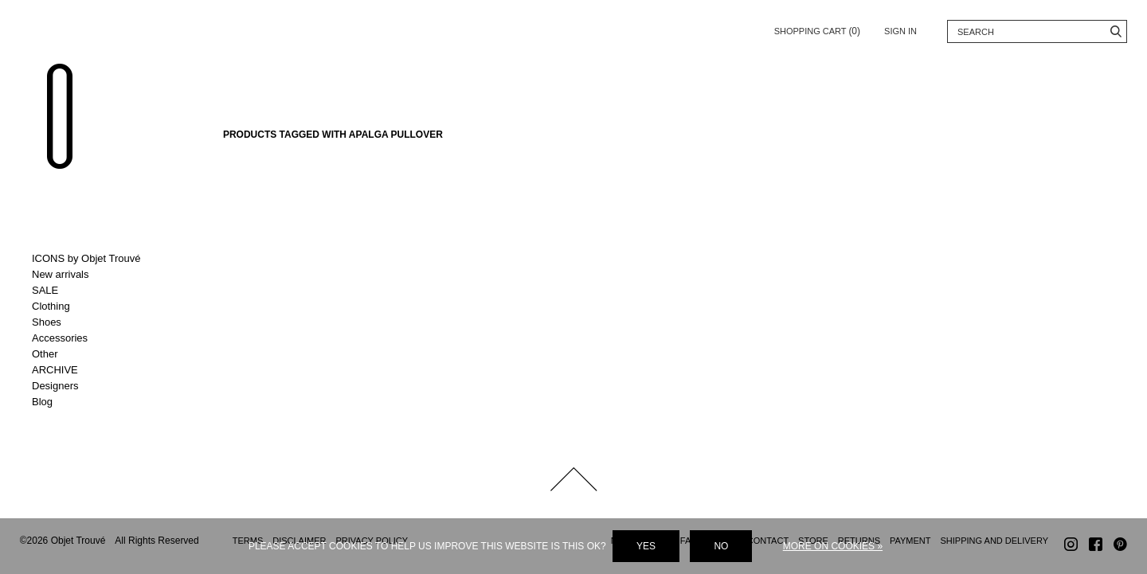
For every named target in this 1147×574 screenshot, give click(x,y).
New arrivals (60, 274)
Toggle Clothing (97, 306)
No (721, 546)
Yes (646, 546)
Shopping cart (817, 28)
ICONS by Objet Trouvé (86, 258)
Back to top (573, 479)
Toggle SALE (97, 291)
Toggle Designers (97, 386)
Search (1115, 31)
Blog (42, 402)
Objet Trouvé (59, 116)
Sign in (900, 31)
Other (45, 354)
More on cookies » (833, 546)
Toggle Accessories (97, 338)
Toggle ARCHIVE (97, 370)
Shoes (46, 322)
